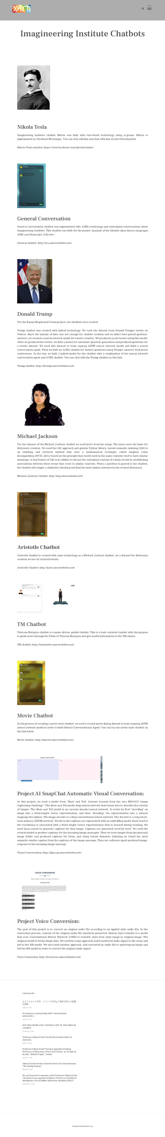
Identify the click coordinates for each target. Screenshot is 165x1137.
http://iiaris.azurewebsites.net (57, 568)
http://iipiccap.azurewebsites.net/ (62, 853)
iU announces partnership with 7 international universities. (44, 1017)
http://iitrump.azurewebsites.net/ (55, 366)
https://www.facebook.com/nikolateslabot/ (69, 148)
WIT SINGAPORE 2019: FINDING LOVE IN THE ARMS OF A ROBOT (49, 1029)
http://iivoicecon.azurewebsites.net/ (60, 957)
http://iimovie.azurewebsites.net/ (54, 740)
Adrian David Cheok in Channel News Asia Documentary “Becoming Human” (49, 1068)
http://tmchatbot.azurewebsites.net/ (53, 645)
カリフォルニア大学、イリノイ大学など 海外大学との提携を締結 (49, 1006)
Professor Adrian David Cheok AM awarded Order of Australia (47, 1041)
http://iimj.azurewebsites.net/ (66, 476)
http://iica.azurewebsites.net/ (55, 243)
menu (146, 7)
